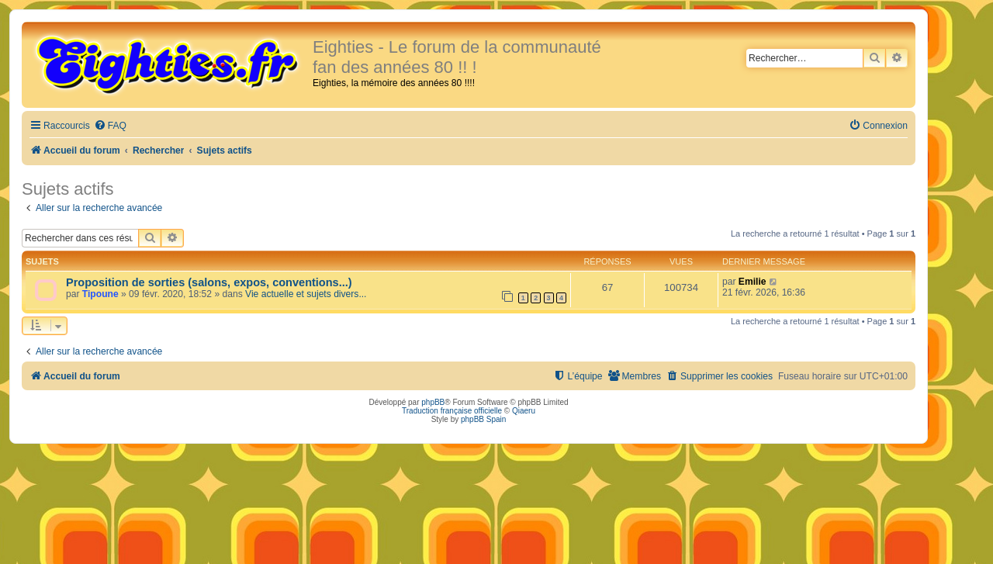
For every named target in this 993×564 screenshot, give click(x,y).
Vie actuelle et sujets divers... (305, 294)
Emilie (752, 281)
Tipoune (100, 294)
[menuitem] (110, 126)
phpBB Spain (483, 419)
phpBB (433, 402)
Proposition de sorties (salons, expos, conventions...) (209, 282)
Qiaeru (523, 411)
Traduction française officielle (452, 411)
